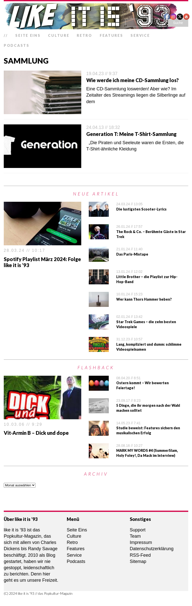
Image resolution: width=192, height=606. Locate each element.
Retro (84, 35)
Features (111, 35)
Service (140, 35)
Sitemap (138, 561)
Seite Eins (27, 35)
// (6, 35)
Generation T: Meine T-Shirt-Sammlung (131, 134)
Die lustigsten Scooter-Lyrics (141, 209)
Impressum (141, 542)
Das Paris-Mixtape (132, 254)
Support (138, 529)
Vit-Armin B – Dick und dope (36, 433)
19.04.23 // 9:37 (102, 73)
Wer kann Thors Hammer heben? (144, 299)
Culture (58, 35)
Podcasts (17, 45)
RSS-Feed (140, 555)
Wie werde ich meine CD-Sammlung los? (132, 80)
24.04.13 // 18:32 (103, 127)
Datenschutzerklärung (152, 548)
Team (135, 536)
